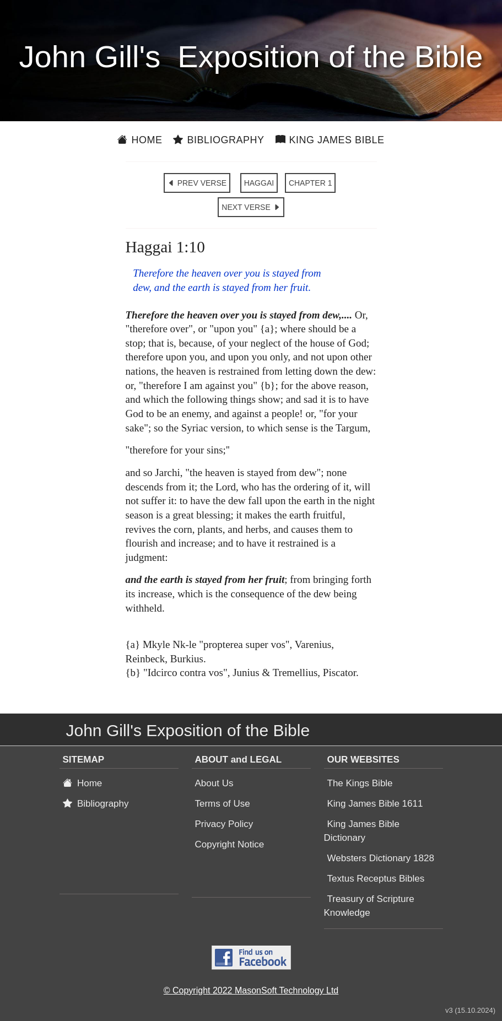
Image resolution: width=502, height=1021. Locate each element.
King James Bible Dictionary (362, 831)
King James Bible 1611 (375, 803)
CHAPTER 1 (310, 183)
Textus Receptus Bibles (376, 878)
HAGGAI (259, 183)
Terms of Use (222, 803)
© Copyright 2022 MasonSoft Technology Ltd (251, 990)
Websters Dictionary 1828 (380, 858)
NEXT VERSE (251, 207)
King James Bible (330, 139)
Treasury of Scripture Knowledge (369, 906)
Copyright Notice (230, 844)
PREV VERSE (197, 183)
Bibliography (218, 139)
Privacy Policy (224, 824)
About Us (214, 783)
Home (139, 139)
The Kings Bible (360, 783)
